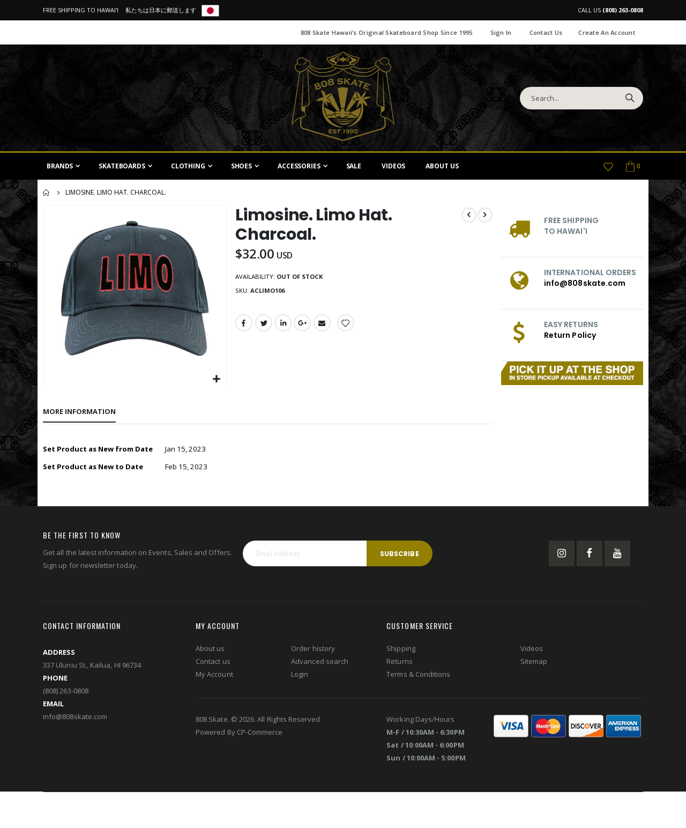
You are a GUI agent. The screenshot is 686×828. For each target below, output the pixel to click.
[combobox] (581, 98)
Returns (399, 663)
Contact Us (546, 32)
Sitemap (533, 663)
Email (323, 325)
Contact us (213, 663)
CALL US (610, 10)
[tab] (79, 412)
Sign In (501, 32)
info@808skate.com (584, 283)
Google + (303, 325)
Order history (313, 650)
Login (299, 676)
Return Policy (570, 335)
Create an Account (606, 32)
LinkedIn (283, 325)
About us (210, 650)
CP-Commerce (260, 733)
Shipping (400, 650)
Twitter (263, 325)
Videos (531, 650)
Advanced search (319, 663)
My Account (214, 676)
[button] (215, 378)
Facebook (243, 325)
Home (46, 192)
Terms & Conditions (418, 676)
